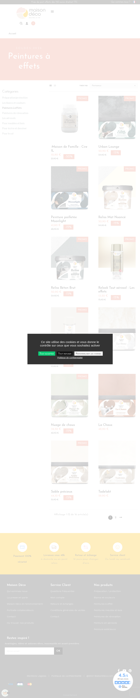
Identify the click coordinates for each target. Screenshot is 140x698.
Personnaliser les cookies (88, 353)
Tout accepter (47, 353)
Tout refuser (64, 353)
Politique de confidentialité (69, 357)
